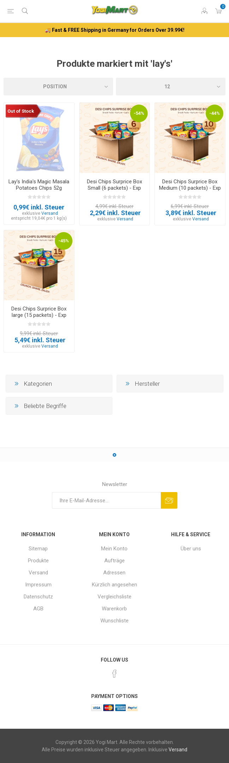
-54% (139, 113)
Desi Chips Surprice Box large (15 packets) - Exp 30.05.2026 (38, 315)
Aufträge (114, 560)
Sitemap (38, 548)
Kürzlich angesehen (114, 584)
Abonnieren (169, 500)
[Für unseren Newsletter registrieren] (106, 500)
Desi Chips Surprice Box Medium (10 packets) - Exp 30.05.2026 (190, 187)
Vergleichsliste (114, 596)
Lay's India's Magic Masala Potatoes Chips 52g (38, 184)
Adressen (114, 572)
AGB (38, 608)
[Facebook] (114, 673)
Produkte (38, 560)
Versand (49, 213)
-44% (214, 113)
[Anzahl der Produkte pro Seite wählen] (170, 86)
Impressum (38, 584)
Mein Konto (114, 548)
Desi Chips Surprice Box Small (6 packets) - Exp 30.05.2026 (114, 187)
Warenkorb (114, 608)
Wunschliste (114, 620)
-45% (63, 240)
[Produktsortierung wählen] (58, 86)
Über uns (191, 548)
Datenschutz (38, 596)
